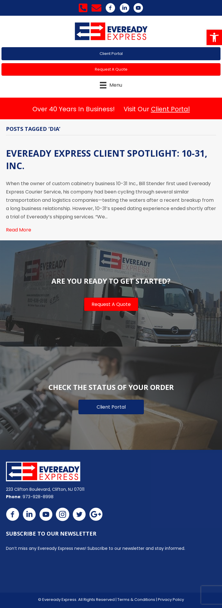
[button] (214, 37)
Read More (18, 229)
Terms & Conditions (136, 599)
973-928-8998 (38, 497)
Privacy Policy (171, 599)
